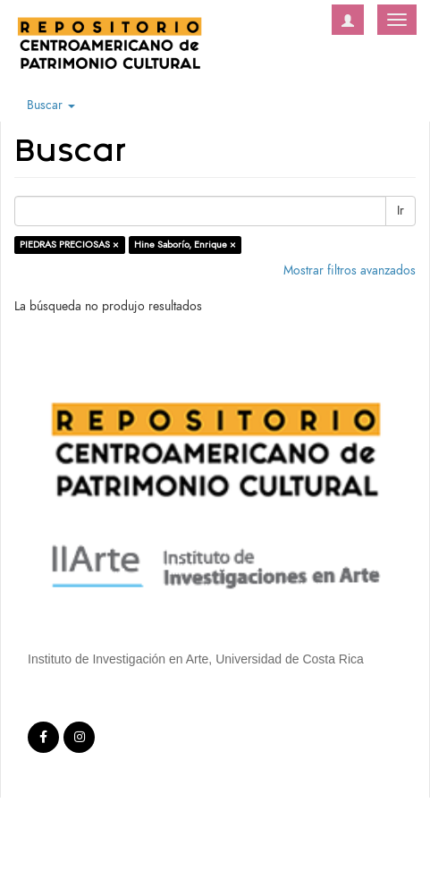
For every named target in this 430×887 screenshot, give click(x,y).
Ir (400, 210)
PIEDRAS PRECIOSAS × (69, 244)
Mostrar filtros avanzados (349, 270)
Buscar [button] (51, 105)
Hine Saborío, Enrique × (185, 244)
